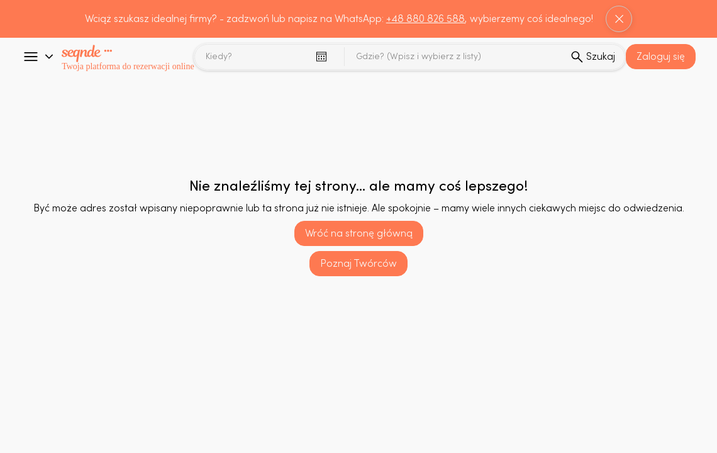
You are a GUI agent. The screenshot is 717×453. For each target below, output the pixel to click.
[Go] (30, 56)
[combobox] (454, 57)
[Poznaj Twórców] (358, 263)
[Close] (619, 19)
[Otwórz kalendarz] (321, 57)
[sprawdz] (592, 57)
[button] (661, 56)
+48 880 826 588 (425, 19)
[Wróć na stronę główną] (358, 233)
